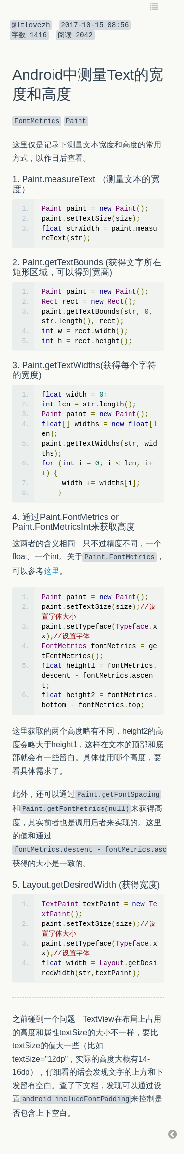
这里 (51, 571)
